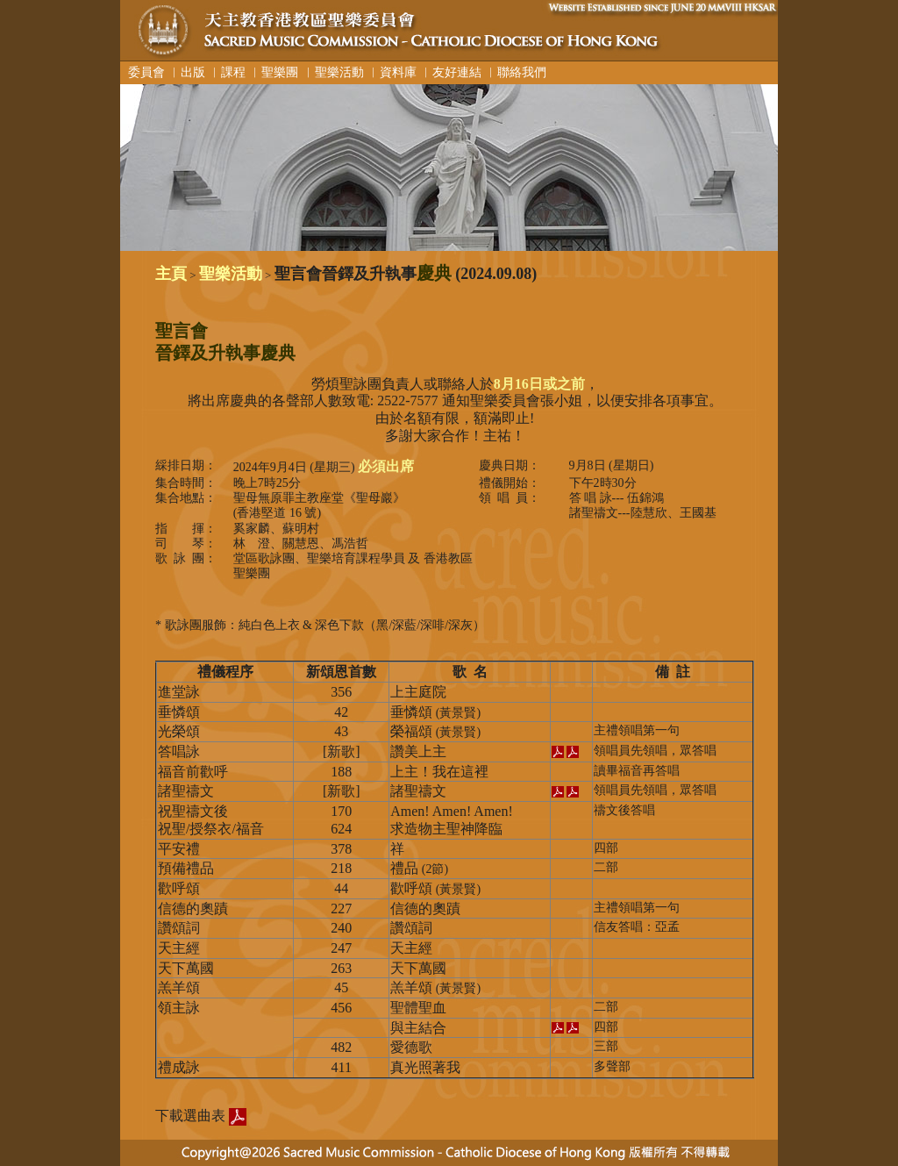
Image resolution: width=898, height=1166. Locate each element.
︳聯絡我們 (515, 72)
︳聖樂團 (273, 72)
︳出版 (186, 72)
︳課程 (227, 72)
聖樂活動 (230, 274)
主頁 (171, 274)
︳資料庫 (392, 72)
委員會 (143, 72)
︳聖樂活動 (333, 72)
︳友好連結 (450, 72)
